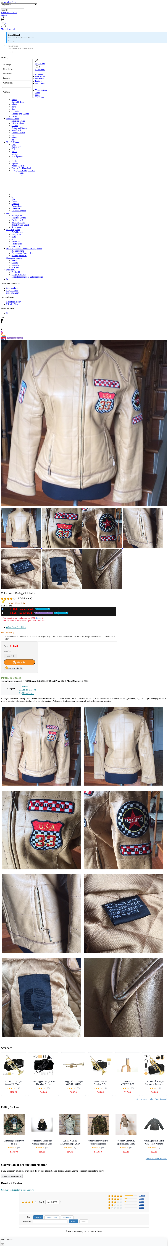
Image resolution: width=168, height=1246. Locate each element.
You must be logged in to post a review (17, 1190)
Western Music (18, 123)
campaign (7, 64)
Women (6, 92)
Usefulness (67, 1217)
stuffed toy (16, 147)
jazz (13, 135)
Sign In (4, 15)
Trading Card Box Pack (21, 168)
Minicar (15, 154)
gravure (15, 116)
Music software (12, 118)
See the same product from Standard (151, 1099)
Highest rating (52, 1217)
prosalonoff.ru (10, 2)
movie (37, 95)
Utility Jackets (28, 693)
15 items (142, 1196)
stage (14, 107)
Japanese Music (18, 121)
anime (37, 92)
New (27, 609)
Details (38, 618)
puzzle (14, 151)
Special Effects (18, 102)
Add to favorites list (13, 667)
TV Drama (39, 97)
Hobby (14, 161)
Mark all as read (8, 29)
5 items (141, 1199)
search (4, 10)
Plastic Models (18, 166)
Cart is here (40, 69)
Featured (6, 78)
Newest (38, 1217)
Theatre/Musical (18, 133)
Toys (14, 144)
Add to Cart (19, 662)
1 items (141, 1205)
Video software (41, 90)
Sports (14, 109)
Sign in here (40, 63)
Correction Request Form (11, 1176)
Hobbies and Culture (20, 114)
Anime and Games (19, 128)
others (14, 104)
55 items (52, 1201)
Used (36, 613)
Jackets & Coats (29, 690)
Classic (15, 125)
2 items (141, 1202)
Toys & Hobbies (13, 142)
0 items (141, 1208)
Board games (17, 156)
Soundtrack (16, 130)
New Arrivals (8, 69)
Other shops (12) (16, 627)
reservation (7, 73)
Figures (15, 163)
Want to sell (8, 83)
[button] (84, 26)
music (14, 99)
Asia (13, 140)
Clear (84, 1221)
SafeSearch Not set (9, 12)
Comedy (15, 111)
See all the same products (156, 1159)
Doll (13, 149)
